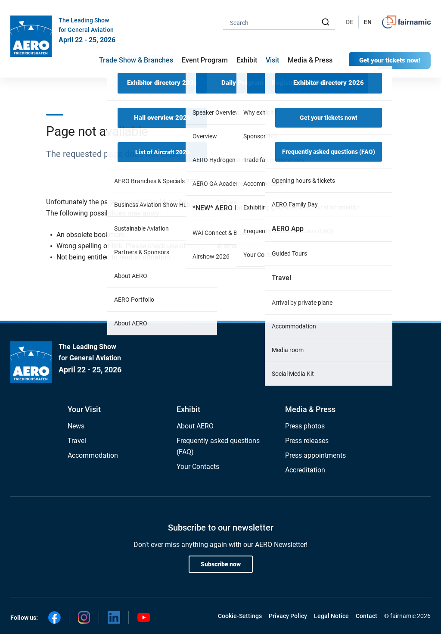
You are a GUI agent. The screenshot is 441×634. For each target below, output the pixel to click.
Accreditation (305, 470)
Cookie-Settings (240, 615)
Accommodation (93, 455)
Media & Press (310, 60)
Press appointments (315, 455)
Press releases (307, 441)
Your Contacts (198, 466)
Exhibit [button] (246, 60)
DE (349, 22)
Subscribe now (221, 564)
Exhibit (188, 409)
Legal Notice (331, 615)
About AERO (195, 426)
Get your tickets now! (389, 60)
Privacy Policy (288, 615)
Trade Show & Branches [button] (136, 60)
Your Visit (84, 409)
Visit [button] (272, 60)
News (76, 426)
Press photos (305, 426)
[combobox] (279, 22)
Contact (366, 615)
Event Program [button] (205, 60)
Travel (77, 441)
